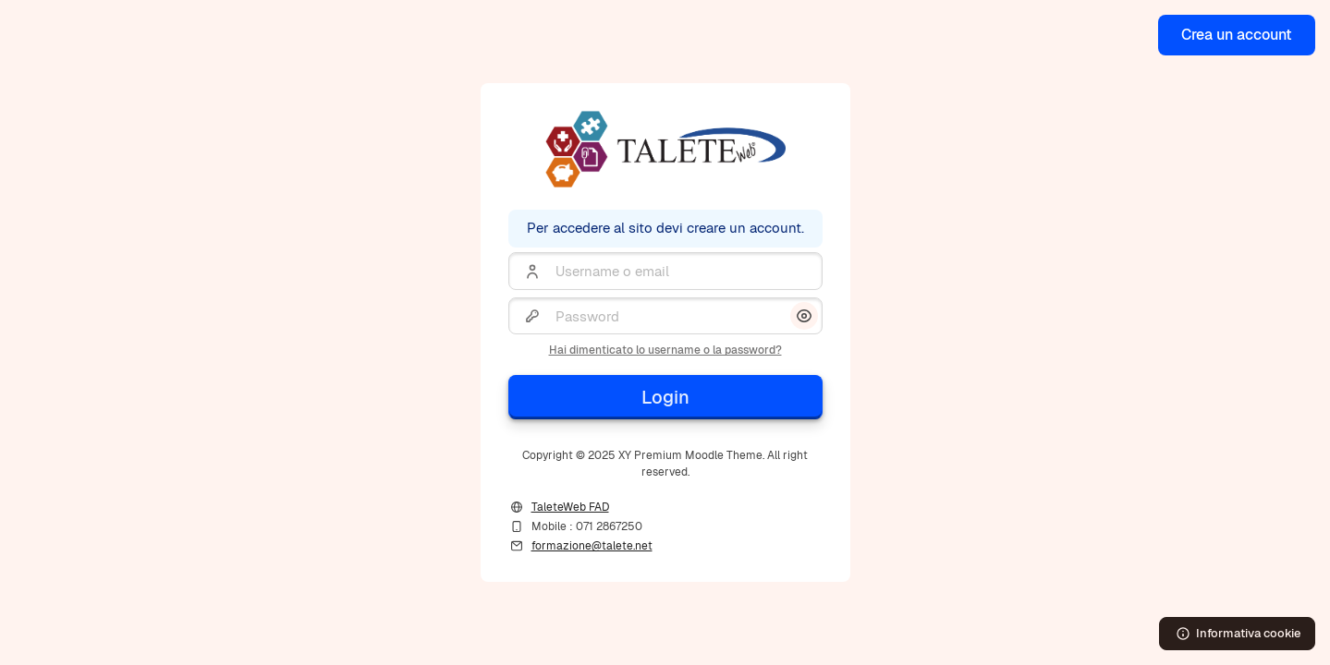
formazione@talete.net (592, 545)
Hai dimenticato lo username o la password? (665, 350)
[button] (804, 316)
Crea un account (1236, 34)
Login (665, 397)
